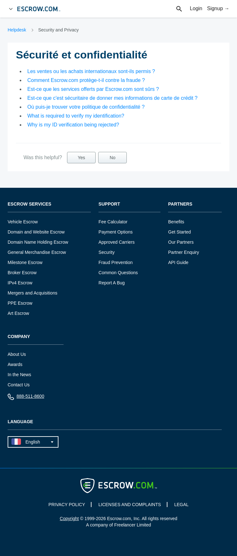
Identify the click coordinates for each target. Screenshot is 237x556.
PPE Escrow (20, 303)
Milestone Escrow (25, 262)
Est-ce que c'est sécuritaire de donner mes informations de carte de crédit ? (112, 98)
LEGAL (181, 504)
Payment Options (115, 231)
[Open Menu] (11, 9)
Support (109, 204)
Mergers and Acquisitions (32, 292)
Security (106, 252)
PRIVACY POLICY (66, 504)
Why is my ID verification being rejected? (73, 124)
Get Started (179, 231)
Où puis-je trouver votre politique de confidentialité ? (86, 107)
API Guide (178, 262)
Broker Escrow (22, 272)
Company (19, 336)
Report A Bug (111, 282)
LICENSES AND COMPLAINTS (129, 504)
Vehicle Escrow (23, 221)
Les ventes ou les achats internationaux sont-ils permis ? (91, 71)
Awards (15, 364)
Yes (81, 157)
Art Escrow (18, 313)
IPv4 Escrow (20, 282)
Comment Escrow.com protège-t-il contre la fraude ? (86, 80)
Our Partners (180, 242)
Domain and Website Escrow (36, 231)
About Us (17, 354)
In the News (19, 374)
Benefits (176, 221)
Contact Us (19, 384)
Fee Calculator (112, 221)
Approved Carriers (116, 242)
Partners (180, 204)
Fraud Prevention (115, 262)
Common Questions (118, 272)
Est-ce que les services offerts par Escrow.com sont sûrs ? (93, 89)
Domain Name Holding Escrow (38, 242)
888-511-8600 (26, 398)
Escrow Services (29, 204)
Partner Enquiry (183, 252)
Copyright (69, 518)
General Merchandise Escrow (37, 252)
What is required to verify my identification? (75, 116)
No (112, 157)
